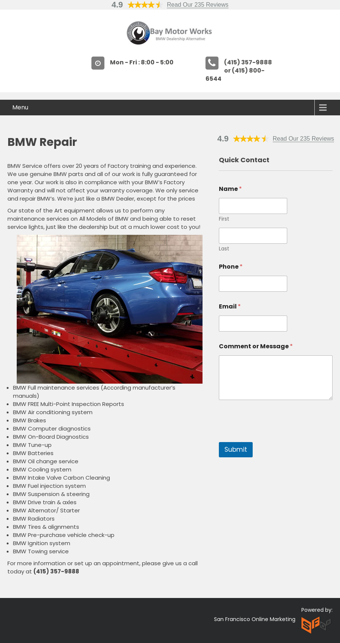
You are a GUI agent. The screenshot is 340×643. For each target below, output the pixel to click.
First (224, 219)
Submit (235, 449)
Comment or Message (256, 346)
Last (224, 249)
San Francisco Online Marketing (254, 619)
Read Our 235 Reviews (197, 4)
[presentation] (275, 437)
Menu (20, 107)
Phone (231, 266)
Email (230, 306)
